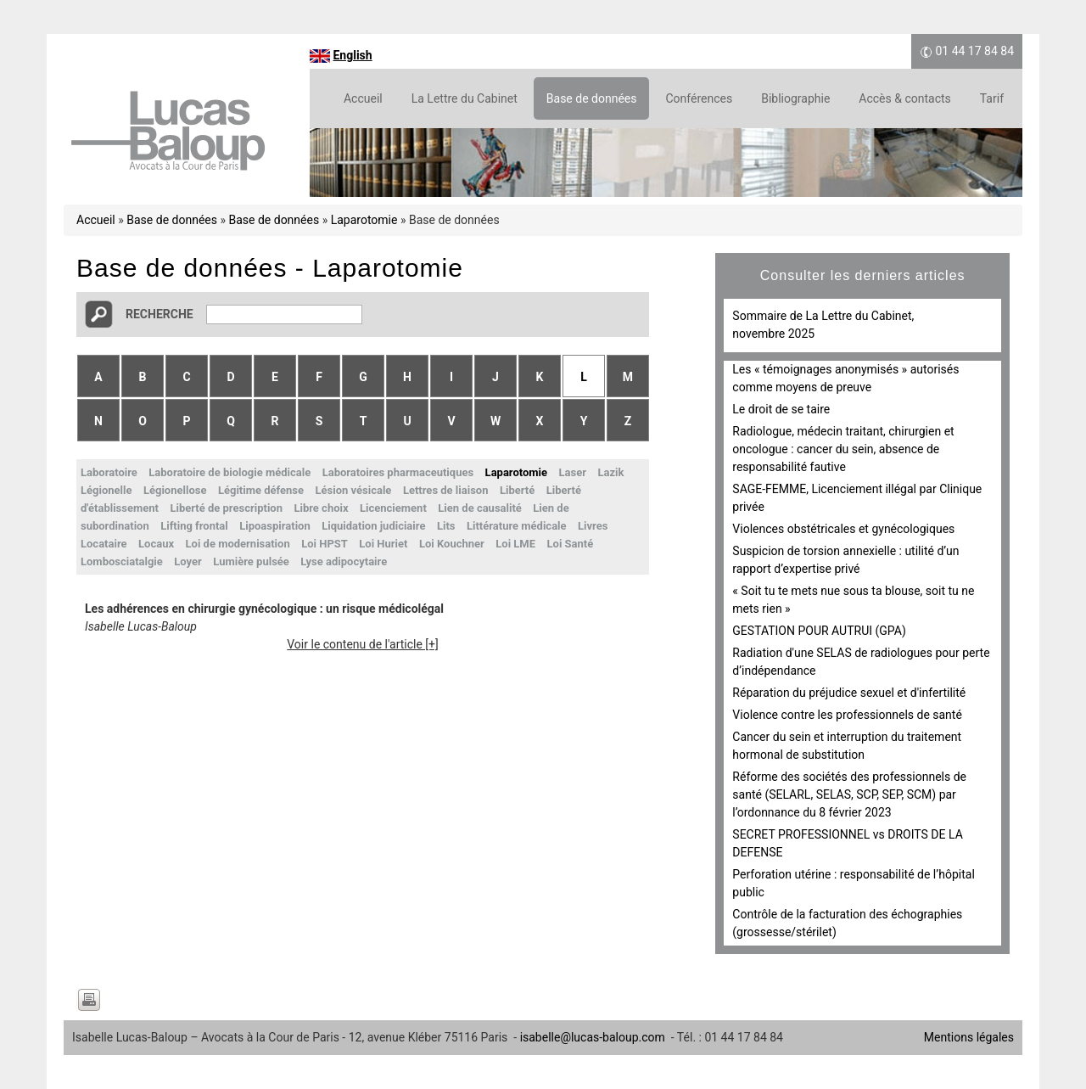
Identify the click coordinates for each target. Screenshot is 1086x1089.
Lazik (610, 472)
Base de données (591, 98)
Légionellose (174, 490)
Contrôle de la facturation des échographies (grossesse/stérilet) (847, 923)
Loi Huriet (383, 543)
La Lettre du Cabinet (464, 98)
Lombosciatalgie (122, 561)
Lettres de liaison (446, 490)
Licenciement (393, 508)
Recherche (159, 314)
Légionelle (106, 490)
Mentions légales (969, 1037)
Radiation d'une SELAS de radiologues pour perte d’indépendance (860, 661)
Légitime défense (261, 490)
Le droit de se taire (781, 409)
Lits (446, 525)
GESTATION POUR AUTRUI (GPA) (818, 630)
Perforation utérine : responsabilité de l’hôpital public (853, 883)
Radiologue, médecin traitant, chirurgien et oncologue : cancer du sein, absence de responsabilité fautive (843, 449)
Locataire (104, 543)
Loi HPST (324, 543)
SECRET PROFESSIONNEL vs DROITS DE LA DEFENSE (847, 843)
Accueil (363, 98)
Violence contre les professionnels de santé (847, 714)
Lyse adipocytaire (343, 561)
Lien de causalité (480, 508)
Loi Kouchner (451, 543)
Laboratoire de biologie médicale (229, 472)
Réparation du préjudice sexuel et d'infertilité (849, 692)
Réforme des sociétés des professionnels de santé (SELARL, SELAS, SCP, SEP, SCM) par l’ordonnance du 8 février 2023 (849, 794)
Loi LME (515, 543)
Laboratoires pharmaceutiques (397, 472)
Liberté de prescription (226, 508)
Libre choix (321, 508)
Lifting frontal (194, 525)
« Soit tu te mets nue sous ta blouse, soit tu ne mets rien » (853, 599)
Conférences (698, 98)
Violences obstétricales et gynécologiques (843, 529)
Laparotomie (364, 220)
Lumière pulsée (251, 561)
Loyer (188, 561)
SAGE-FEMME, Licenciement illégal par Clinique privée (857, 498)
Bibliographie (795, 98)
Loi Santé (570, 543)
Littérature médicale (517, 525)
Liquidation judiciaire (373, 525)
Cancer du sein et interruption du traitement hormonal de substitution (846, 745)
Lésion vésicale (354, 490)
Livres (592, 525)
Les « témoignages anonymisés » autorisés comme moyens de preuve (845, 378)
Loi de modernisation (238, 543)
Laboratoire (109, 472)
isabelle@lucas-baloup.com (592, 1037)
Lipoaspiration (274, 525)
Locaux (156, 543)
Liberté (517, 490)
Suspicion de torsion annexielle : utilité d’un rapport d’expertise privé (845, 559)
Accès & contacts (904, 98)
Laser (572, 472)
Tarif (992, 98)
